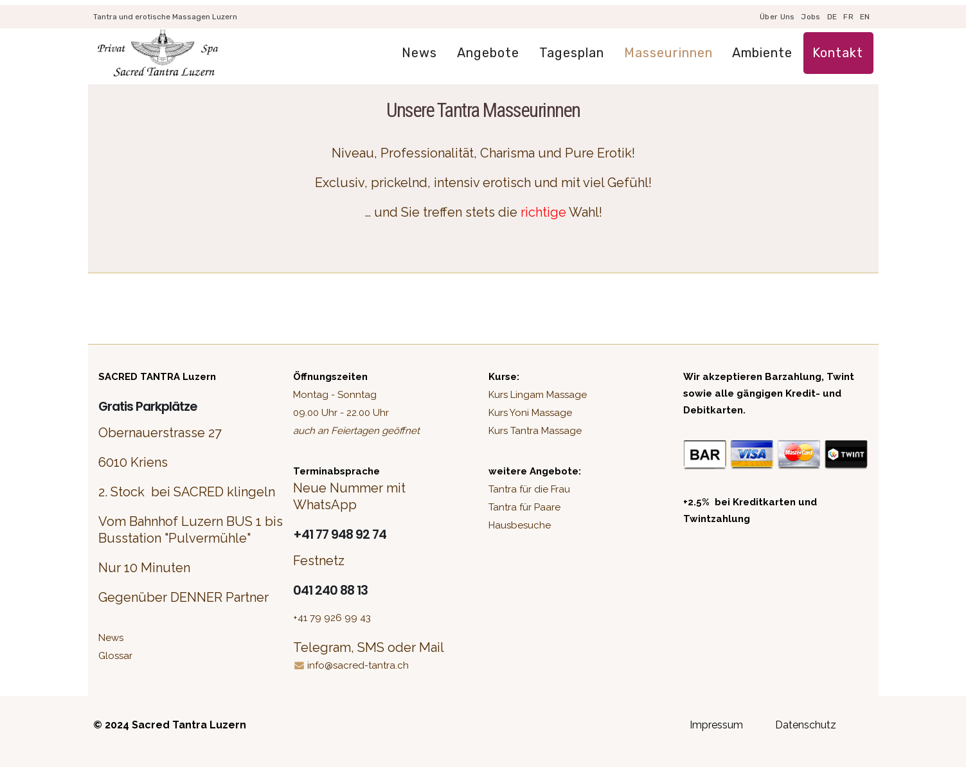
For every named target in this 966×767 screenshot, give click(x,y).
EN (865, 16)
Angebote (488, 52)
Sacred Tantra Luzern (189, 725)
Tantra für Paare (524, 507)
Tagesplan (571, 52)
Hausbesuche (519, 525)
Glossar (115, 656)
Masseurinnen (668, 52)
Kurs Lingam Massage (537, 395)
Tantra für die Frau (529, 489)
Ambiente (762, 52)
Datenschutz (805, 725)
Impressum (716, 725)
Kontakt (837, 52)
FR (848, 16)
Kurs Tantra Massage (535, 431)
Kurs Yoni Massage (530, 413)
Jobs (810, 16)
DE (832, 16)
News (419, 52)
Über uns (777, 16)
